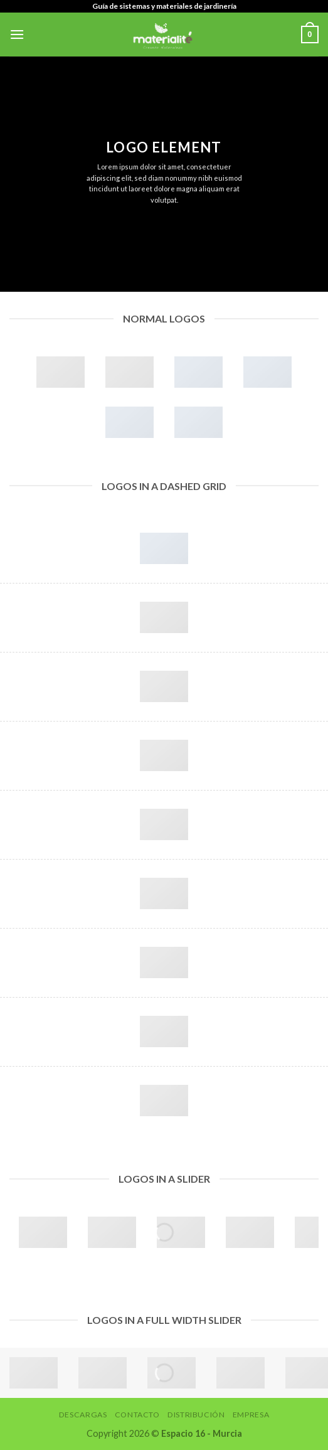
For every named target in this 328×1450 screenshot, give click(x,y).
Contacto (137, 1414)
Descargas (83, 1414)
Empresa (251, 1414)
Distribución (196, 1414)
